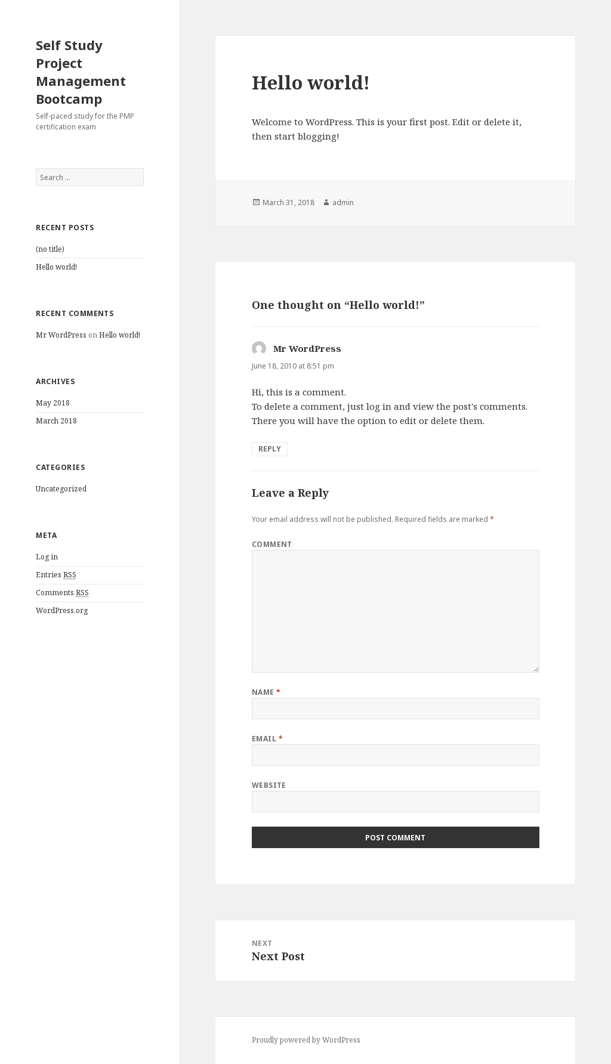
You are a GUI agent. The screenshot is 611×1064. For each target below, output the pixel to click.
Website (269, 785)
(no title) (50, 249)
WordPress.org (62, 610)
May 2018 (53, 403)
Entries (56, 575)
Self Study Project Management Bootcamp (81, 71)
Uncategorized (61, 489)
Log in (47, 557)
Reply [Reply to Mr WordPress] (269, 449)
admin (343, 202)
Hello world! (56, 267)
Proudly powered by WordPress (306, 1040)
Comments (62, 592)
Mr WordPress (61, 335)
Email (267, 739)
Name (266, 692)
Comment (272, 544)
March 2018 (56, 421)
